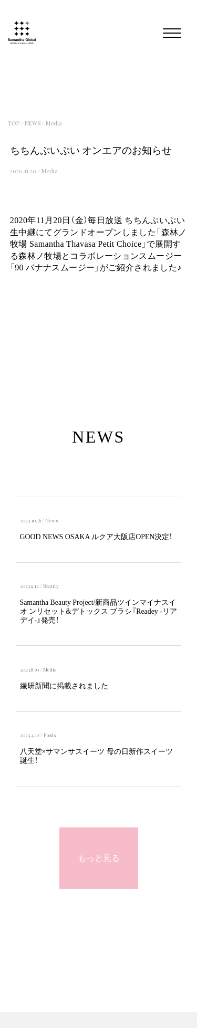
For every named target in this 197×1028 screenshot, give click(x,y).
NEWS (32, 123)
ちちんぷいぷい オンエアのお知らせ (91, 150)
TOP (13, 123)
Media (54, 123)
